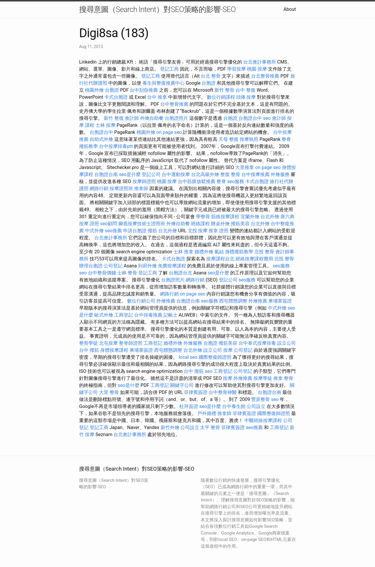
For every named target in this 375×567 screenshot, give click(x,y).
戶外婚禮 (206, 413)
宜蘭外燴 (250, 216)
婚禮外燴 (204, 252)
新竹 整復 (114, 118)
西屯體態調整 (233, 301)
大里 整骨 (109, 392)
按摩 (228, 350)
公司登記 (113, 266)
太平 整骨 (210, 427)
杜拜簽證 (188, 406)
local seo (188, 357)
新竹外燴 (170, 427)
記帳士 (170, 315)
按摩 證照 (89, 223)
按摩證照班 (121, 188)
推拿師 (141, 188)
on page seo (169, 132)
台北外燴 (269, 216)
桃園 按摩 (257, 69)
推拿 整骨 (283, 378)
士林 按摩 (105, 125)
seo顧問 (108, 223)
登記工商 (169, 69)
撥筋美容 (240, 223)
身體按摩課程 (114, 350)
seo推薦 (113, 230)
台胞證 (209, 83)
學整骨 (203, 216)
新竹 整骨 (224, 90)
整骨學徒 (88, 343)
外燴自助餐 (151, 118)
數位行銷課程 (221, 97)
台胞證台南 (106, 174)
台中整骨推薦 (174, 104)
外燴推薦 (165, 301)
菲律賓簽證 (195, 392)
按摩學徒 (262, 378)
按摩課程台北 (220, 259)
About (289, 9)
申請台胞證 (134, 230)
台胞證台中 (250, 118)
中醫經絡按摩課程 (263, 420)
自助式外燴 (101, 139)
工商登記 (123, 315)
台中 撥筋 (89, 350)
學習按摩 (236, 69)
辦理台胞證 (91, 266)
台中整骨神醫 (223, 392)
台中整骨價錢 (102, 273)
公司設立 (256, 406)
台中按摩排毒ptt (116, 146)
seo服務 (235, 181)
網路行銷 (99, 188)
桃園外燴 (94, 90)
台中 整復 (245, 90)
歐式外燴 (103, 315)
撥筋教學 (88, 146)
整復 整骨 (230, 174)
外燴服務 (280, 174)
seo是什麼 (130, 174)
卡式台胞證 (116, 97)
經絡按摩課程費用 (254, 259)
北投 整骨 (264, 252)
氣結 (219, 252)
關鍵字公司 (182, 385)
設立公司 (286, 343)
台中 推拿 (157, 97)
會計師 (132, 118)
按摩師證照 (144, 181)
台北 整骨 (211, 76)
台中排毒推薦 (148, 315)
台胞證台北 (180, 273)
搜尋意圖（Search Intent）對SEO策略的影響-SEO (157, 9)
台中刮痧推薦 (144, 90)
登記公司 (151, 174)
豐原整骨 (260, 399)
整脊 (286, 139)
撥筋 (152, 230)
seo (267, 118)
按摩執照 (249, 139)
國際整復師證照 (215, 357)
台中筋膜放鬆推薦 (196, 181)
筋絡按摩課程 (225, 216)
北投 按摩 (198, 230)
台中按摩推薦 (255, 174)
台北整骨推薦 (265, 76)
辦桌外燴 (220, 223)
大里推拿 (244, 167)
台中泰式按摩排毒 (257, 343)
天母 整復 (228, 139)
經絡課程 (200, 223)
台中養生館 (234, 406)
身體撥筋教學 (239, 252)
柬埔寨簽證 (280, 301)
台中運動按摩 (176, 174)
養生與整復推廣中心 (163, 83)
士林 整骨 (127, 273)
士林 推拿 (183, 252)
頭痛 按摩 (246, 97)
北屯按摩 (108, 343)
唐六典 (287, 216)
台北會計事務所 (259, 62)
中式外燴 (94, 230)
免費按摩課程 (172, 266)
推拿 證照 (219, 230)
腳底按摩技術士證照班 (141, 223)
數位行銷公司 (141, 301)
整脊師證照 (130, 343)
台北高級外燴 (205, 174)
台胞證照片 (176, 118)
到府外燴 (147, 266)
